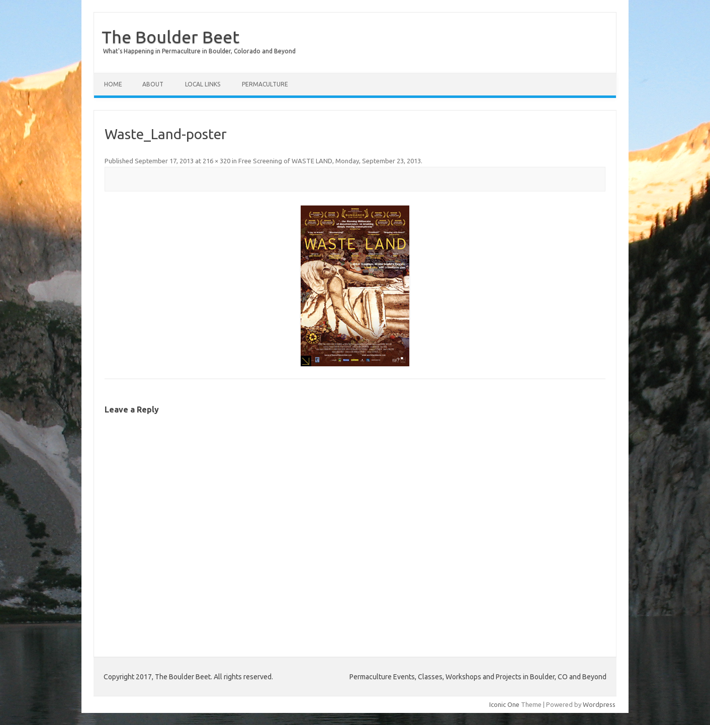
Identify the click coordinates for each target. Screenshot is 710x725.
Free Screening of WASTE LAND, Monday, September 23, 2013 (329, 160)
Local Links (202, 84)
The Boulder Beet (170, 36)
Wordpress (599, 704)
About (152, 84)
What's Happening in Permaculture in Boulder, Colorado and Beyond (199, 51)
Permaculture (265, 84)
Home (113, 84)
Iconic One (504, 704)
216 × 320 (216, 160)
